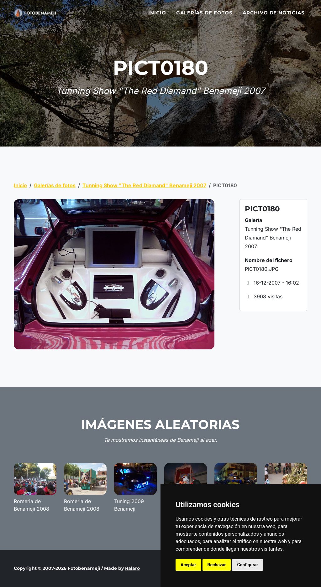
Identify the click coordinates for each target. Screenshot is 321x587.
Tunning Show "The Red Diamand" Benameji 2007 (144, 185)
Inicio (157, 16)
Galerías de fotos (204, 16)
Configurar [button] (247, 564)
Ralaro (132, 568)
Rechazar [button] (217, 564)
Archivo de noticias (274, 16)
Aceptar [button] (188, 564)
